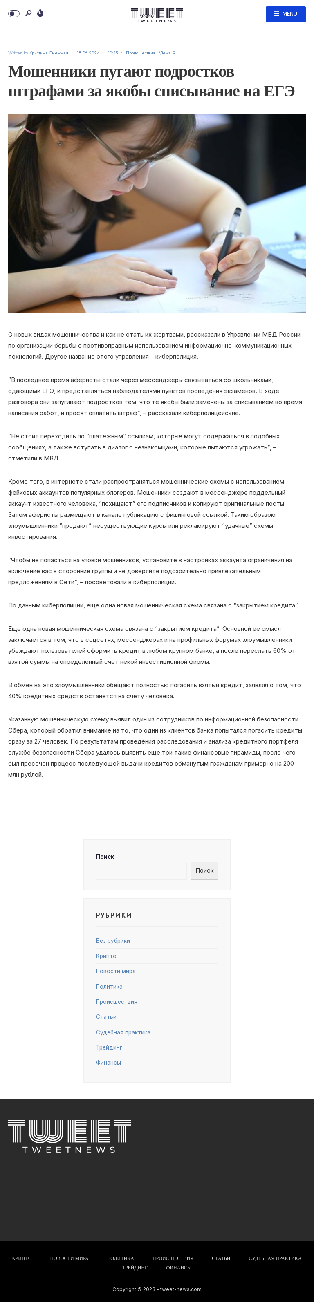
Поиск (105, 856)
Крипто (106, 956)
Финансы (108, 1062)
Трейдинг (109, 1047)
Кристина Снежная (48, 52)
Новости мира (116, 971)
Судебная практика (123, 1032)
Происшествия (140, 52)
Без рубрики (113, 941)
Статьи (106, 1017)
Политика (109, 986)
